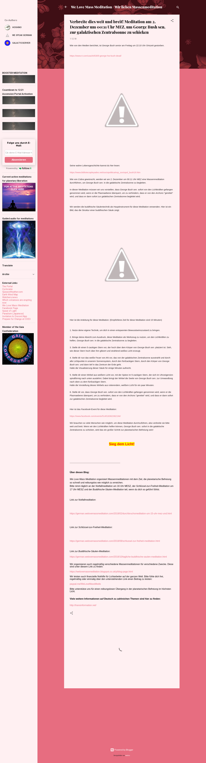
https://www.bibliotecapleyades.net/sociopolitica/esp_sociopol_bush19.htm (105, 172)
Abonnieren (19, 159)
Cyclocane (7, 289)
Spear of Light (9, 311)
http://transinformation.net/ (83, 605)
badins (127, 755)
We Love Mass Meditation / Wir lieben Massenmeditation (116, 7)
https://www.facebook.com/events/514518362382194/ (95, 416)
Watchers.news (10, 297)
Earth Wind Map (10, 294)
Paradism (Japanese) (13, 313)
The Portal (7, 286)
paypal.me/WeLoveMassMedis (85, 584)
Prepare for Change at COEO (16, 319)
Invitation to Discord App (14, 316)
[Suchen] (178, 7)
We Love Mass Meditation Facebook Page (15, 307)
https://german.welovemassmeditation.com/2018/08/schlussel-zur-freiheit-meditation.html (115, 541)
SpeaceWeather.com (12, 291)
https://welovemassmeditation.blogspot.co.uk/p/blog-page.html (101, 571)
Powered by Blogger (121, 750)
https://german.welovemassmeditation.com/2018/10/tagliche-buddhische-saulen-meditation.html (118, 557)
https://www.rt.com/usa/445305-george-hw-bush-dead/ (95, 56)
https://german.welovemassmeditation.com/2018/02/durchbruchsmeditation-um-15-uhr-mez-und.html (121, 513)
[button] (172, 21)
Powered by (18, 168)
